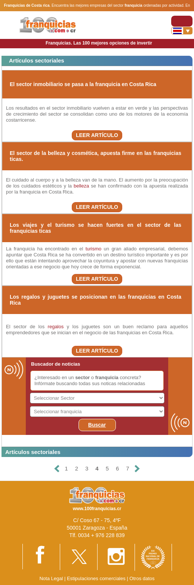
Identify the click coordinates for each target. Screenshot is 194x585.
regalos (56, 326)
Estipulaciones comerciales (97, 578)
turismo (94, 249)
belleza (81, 186)
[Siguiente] (137, 468)
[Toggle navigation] (182, 21)
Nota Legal (51, 578)
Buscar (97, 425)
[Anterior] (56, 468)
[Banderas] (182, 30)
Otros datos (141, 578)
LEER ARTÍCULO (97, 135)
